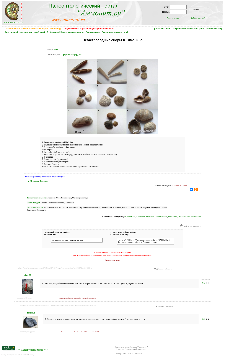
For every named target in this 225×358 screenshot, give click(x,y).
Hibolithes (172, 217)
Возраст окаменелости (36, 198)
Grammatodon (161, 217)
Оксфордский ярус (80, 198)
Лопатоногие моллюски (111, 207)
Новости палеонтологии (72, 32)
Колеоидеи (31, 210)
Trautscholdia (184, 217)
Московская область (56, 202)
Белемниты (41, 210)
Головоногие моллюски (132, 207)
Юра (58, 198)
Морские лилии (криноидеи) (155, 207)
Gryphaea (141, 217)
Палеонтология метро (32, 350)
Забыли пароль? (198, 18)
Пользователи (93, 32)
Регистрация (173, 18)
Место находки (33, 202)
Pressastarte (196, 217)
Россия (44, 202)
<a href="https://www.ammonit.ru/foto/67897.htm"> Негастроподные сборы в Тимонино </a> (144, 241)
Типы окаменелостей (210, 28)
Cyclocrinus (130, 217)
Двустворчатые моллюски (90, 207)
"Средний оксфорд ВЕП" (72, 54)
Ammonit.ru (138, 355)
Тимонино (69, 202)
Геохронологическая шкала (185, 28)
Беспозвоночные (51, 207)
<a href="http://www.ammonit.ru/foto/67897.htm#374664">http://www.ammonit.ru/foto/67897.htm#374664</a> (55, 269)
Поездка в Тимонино (39, 181)
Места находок (163, 28)
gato (56, 50)
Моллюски (63, 207)
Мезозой (51, 198)
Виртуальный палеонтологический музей (25, 32)
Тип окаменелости (35, 207)
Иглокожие (73, 207)
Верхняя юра (65, 198)
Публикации (53, 32)
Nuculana (150, 217)
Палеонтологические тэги (114, 32)
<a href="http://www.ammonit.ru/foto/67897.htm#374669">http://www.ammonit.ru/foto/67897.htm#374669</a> (58, 306)
